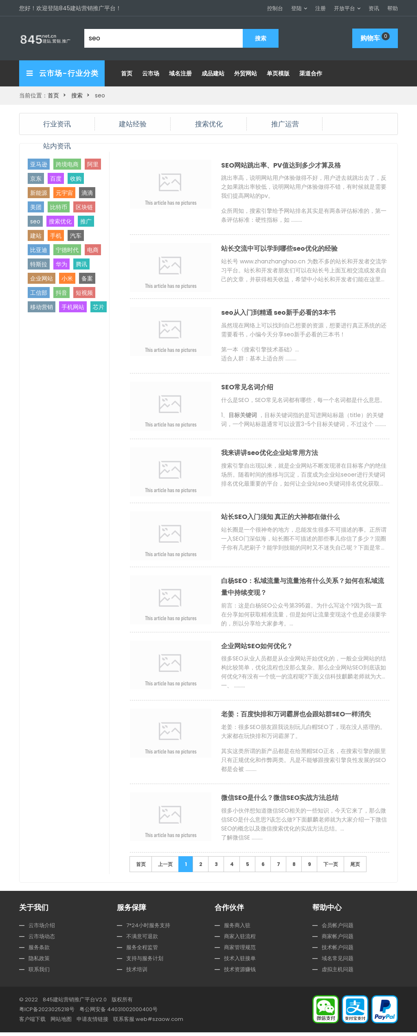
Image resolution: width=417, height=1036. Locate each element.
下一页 (330, 867)
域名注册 (180, 73)
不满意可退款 (142, 940)
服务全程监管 (142, 951)
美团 (36, 207)
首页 (126, 73)
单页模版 (278, 73)
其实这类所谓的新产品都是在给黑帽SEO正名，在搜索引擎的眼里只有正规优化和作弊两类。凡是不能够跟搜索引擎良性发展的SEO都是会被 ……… (303, 763)
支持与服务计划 (144, 962)
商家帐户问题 (337, 940)
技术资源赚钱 (240, 973)
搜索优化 (209, 123)
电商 (93, 249)
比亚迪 (38, 249)
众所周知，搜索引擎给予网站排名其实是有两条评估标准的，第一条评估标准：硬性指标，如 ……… (303, 215)
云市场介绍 (42, 929)
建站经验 (132, 123)
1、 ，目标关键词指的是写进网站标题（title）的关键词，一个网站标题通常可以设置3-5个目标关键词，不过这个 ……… (303, 420)
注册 (320, 8)
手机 (55, 235)
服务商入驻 (237, 929)
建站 (36, 235)
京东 (36, 178)
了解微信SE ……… (242, 841)
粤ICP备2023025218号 (47, 1013)
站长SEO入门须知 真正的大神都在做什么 (280, 518)
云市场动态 (42, 940)
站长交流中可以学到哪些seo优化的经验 (279, 249)
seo (35, 221)
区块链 (84, 207)
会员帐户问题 (337, 929)
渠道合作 (310, 73)
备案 (87, 278)
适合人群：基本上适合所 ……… (258, 359)
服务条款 (39, 951)
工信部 (38, 292)
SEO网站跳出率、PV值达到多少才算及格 (281, 165)
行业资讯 (57, 123)
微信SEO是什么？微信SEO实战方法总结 (279, 801)
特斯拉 (38, 264)
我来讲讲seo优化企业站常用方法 (269, 454)
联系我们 (39, 973)
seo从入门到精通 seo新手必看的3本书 (278, 313)
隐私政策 (39, 962)
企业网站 (41, 278)
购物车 (375, 37)
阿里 (93, 164)
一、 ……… (233, 688)
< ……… (304, 271)
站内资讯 (57, 145)
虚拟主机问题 (337, 973)
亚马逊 (38, 164)
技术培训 (136, 973)
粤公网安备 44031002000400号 (118, 1013)
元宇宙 (64, 192)
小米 (67, 278)
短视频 (84, 292)
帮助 (392, 8)
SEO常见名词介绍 (247, 388)
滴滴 (87, 192)
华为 (61, 264)
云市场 (150, 73)
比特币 (58, 207)
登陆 (296, 8)
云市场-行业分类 (62, 73)
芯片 (98, 307)
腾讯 (81, 264)
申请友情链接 (92, 1023)
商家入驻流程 (240, 940)
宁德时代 (67, 249)
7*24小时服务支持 (148, 929)
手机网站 (72, 307)
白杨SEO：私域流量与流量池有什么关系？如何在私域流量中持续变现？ (302, 588)
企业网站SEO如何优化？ (257, 648)
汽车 (75, 235)
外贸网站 (245, 73)
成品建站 (213, 73)
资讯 (374, 8)
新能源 (38, 192)
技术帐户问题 (337, 951)
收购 (75, 178)
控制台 (275, 8)
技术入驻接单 (240, 962)
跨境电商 (67, 164)
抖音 (61, 292)
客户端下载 (32, 1023)
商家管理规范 (240, 951)
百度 (55, 178)
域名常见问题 (337, 962)
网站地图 (61, 1023)
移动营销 (41, 307)
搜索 (77, 95)
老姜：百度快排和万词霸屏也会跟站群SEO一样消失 (296, 717)
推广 (86, 221)
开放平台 (344, 8)
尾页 (355, 867)
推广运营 (285, 123)
